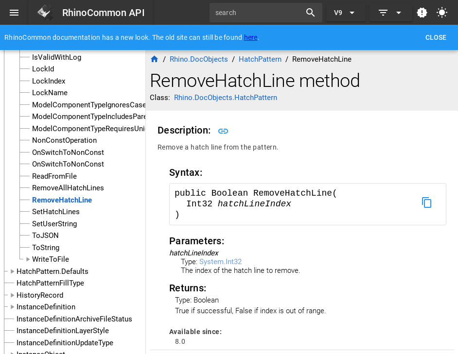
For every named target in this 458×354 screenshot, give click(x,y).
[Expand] (391, 12)
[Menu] (14, 12)
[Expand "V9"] (346, 12)
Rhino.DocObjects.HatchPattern (225, 97)
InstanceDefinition (46, 307)
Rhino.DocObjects (199, 59)
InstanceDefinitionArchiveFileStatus (74, 319)
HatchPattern (260, 59)
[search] (258, 12)
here (251, 37)
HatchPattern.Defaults (52, 271)
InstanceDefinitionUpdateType (65, 342)
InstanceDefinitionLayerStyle (63, 330)
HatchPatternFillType (50, 283)
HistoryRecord (40, 295)
